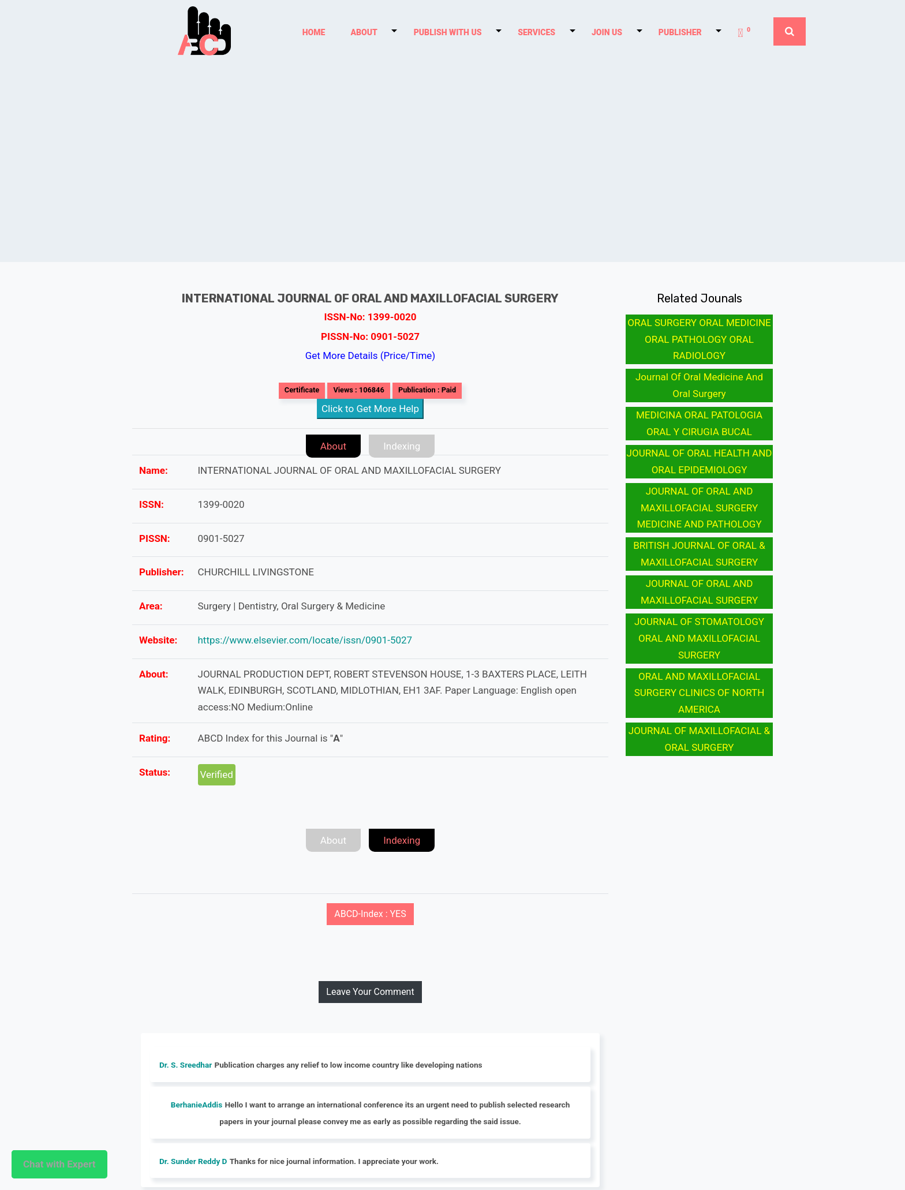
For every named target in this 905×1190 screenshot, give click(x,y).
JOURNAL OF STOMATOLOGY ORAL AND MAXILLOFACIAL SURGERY (699, 638)
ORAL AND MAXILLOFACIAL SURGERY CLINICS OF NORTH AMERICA (699, 693)
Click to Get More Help (370, 408)
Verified (216, 774)
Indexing (401, 446)
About (333, 446)
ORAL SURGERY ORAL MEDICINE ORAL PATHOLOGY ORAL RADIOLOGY (699, 339)
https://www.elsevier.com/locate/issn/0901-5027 (305, 640)
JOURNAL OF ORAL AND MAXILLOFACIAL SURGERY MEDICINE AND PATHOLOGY (699, 507)
